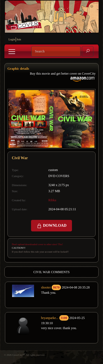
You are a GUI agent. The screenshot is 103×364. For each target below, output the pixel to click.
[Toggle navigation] (11, 51)
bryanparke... (50, 318)
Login (12, 39)
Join (18, 39)
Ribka (52, 200)
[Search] (55, 51)
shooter (46, 287)
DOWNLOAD (51, 226)
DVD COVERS (58, 176)
